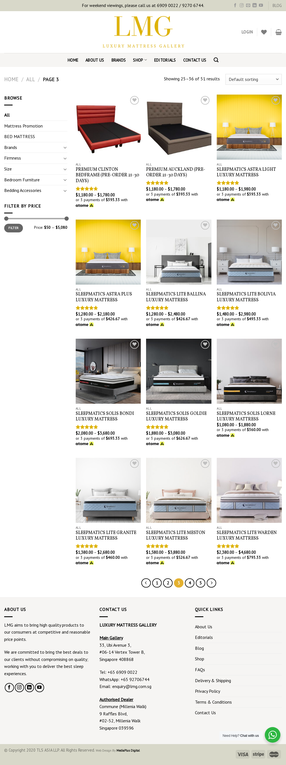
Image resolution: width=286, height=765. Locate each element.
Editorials (165, 60)
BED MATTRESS (19, 136)
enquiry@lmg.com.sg (131, 686)
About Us (94, 60)
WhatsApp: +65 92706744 (124, 679)
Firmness (12, 158)
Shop (140, 59)
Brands (118, 60)
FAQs (200, 669)
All (30, 79)
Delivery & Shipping (213, 680)
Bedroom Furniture (22, 179)
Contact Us (194, 60)
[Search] (216, 60)
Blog (199, 648)
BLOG (277, 5)
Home (73, 60)
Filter (13, 228)
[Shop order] (253, 79)
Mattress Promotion (23, 126)
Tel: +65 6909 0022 (118, 672)
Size (8, 169)
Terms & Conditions (213, 702)
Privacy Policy (207, 691)
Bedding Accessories (22, 190)
